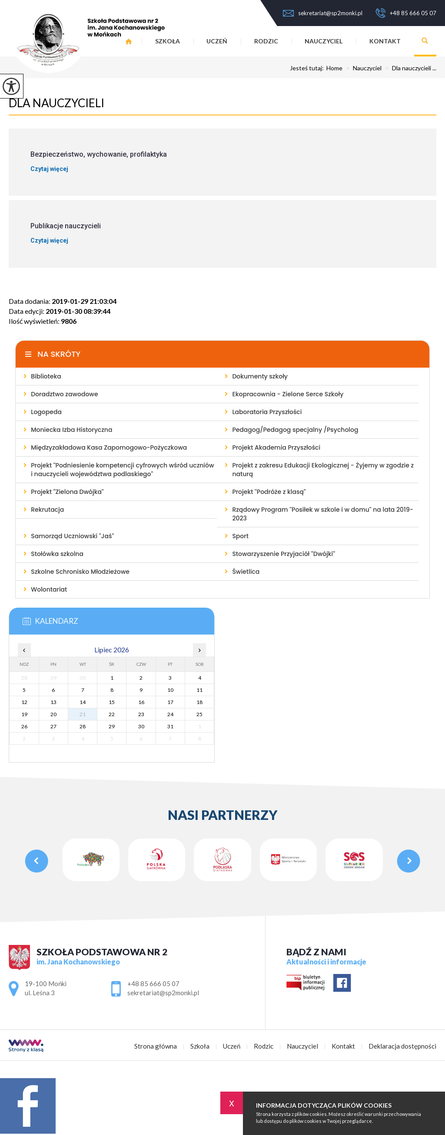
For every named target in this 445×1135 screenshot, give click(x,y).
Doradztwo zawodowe (64, 394)
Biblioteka (46, 376)
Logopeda (46, 412)
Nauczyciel (323, 41)
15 (112, 702)
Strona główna (155, 1046)
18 (199, 702)
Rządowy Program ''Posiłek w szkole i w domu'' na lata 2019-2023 (322, 514)
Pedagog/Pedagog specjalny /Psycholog (295, 429)
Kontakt (385, 41)
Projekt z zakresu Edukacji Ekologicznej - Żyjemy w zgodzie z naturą (323, 469)
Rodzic (266, 41)
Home (334, 68)
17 (170, 702)
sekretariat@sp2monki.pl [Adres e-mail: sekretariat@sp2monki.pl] (163, 993)
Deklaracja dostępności (402, 1046)
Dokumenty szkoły (260, 376)
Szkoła (167, 41)
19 (24, 714)
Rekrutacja (47, 509)
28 (83, 726)
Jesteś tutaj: (308, 68)
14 (83, 702)
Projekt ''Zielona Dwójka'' (67, 491)
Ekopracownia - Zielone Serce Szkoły (287, 394)
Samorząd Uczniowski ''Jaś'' (72, 536)
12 (24, 702)
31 (170, 726)
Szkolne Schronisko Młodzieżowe (80, 571)
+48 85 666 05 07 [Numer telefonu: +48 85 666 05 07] (153, 983)
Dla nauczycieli (56, 103)
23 (141, 714)
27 (53, 726)
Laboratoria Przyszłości (267, 412)
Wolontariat (49, 589)
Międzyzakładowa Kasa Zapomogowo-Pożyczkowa (109, 447)
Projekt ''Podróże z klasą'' (269, 491)
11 (199, 690)
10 (170, 690)
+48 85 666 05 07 (405, 13)
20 (53, 714)
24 (170, 714)
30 (141, 726)
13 (53, 702)
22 (112, 714)
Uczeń (216, 41)
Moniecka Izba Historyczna (71, 429)
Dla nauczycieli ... (409, 68)
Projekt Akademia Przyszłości (276, 447)
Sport (240, 536)
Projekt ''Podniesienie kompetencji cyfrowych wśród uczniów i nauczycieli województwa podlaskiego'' (122, 469)
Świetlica (245, 571)
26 (24, 726)
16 (141, 702)
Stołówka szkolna (57, 553)
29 (112, 726)
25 (199, 714)
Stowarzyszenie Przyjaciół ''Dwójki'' (283, 553)
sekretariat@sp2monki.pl (322, 13)
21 (83, 714)
